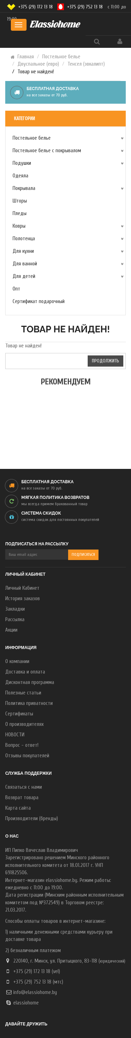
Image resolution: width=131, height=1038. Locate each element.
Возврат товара (21, 798)
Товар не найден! (35, 72)
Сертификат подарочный (39, 301)
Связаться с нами (23, 787)
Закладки (15, 609)
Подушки (22, 163)
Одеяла (20, 176)
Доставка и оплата (25, 672)
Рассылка (14, 620)
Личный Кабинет (22, 588)
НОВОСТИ (14, 735)
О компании (17, 661)
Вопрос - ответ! (21, 745)
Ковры (19, 226)
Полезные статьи (23, 693)
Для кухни (23, 251)
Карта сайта (18, 808)
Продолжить (105, 361)
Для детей (24, 276)
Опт (16, 289)
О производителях (24, 724)
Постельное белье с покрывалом (47, 151)
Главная (25, 57)
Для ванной (25, 264)
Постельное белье (61, 57)
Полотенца (24, 239)
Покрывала (24, 188)
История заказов (22, 599)
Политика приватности (29, 703)
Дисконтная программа (29, 682)
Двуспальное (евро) (38, 64)
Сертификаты (19, 714)
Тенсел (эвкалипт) (86, 64)
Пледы (20, 213)
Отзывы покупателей (27, 756)
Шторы (20, 201)
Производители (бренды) (31, 819)
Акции (11, 630)
